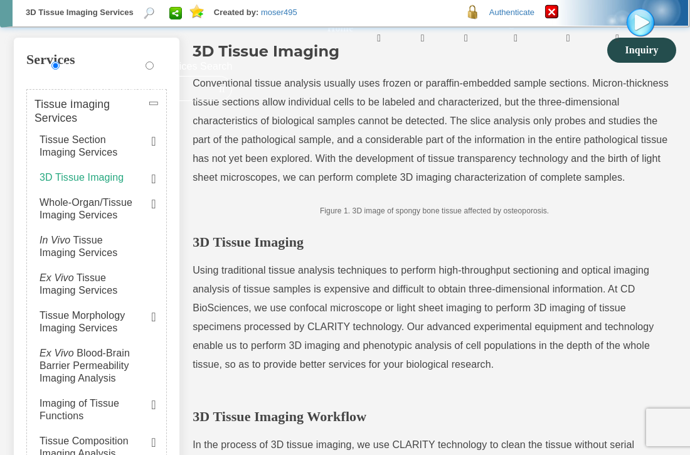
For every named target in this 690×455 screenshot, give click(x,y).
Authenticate (511, 12)
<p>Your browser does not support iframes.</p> (345, 227)
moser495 (279, 12)
